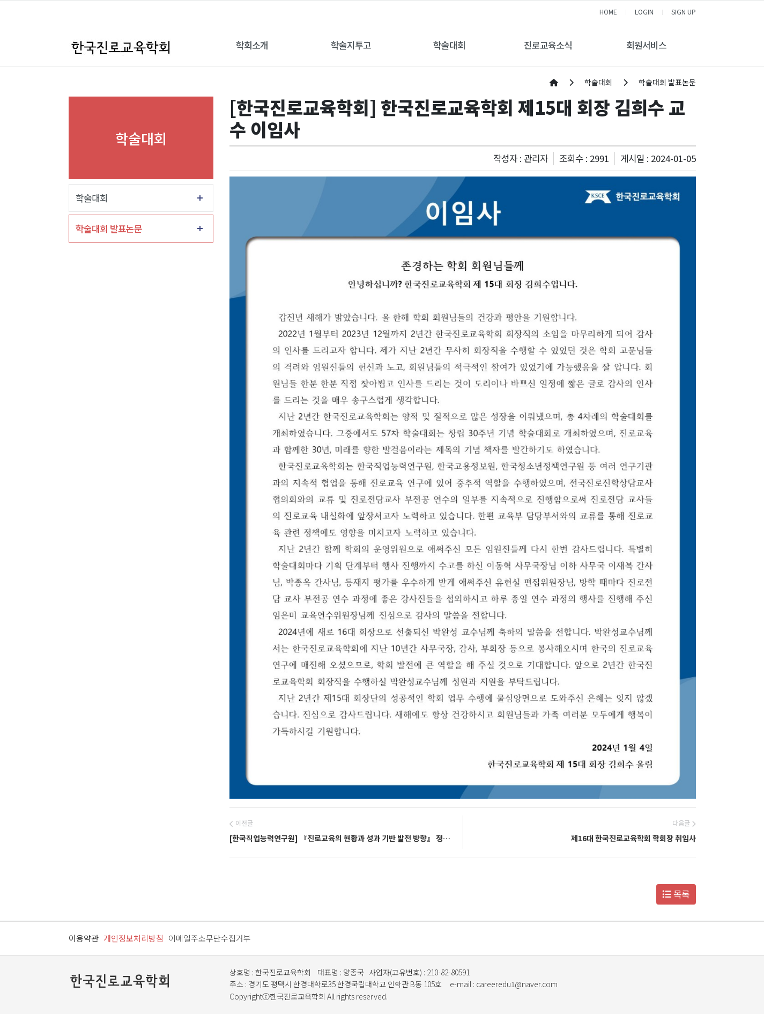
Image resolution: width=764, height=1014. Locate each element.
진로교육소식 (548, 45)
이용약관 (84, 938)
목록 (675, 893)
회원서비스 (646, 45)
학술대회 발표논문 (109, 228)
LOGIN (644, 11)
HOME (608, 11)
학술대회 (449, 45)
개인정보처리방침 (133, 938)
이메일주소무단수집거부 (209, 938)
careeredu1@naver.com (517, 984)
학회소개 (252, 45)
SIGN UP (683, 11)
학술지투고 (351, 45)
